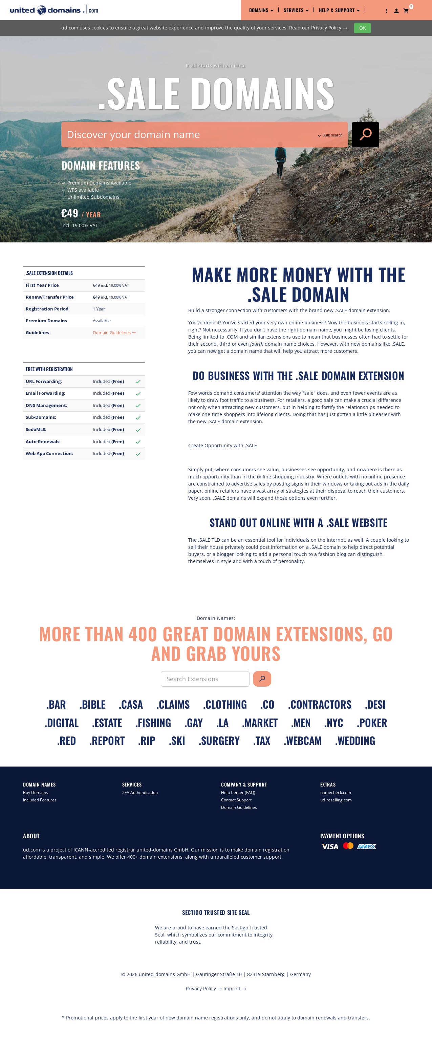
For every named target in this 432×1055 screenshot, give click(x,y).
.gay (194, 722)
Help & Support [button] (339, 10)
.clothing (225, 704)
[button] (386, 10)
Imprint (234, 988)
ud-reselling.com (336, 800)
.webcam (303, 740)
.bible (92, 704)
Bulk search (329, 134)
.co (267, 704)
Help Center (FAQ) (238, 792)
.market (260, 722)
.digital (62, 722)
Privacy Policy (330, 27)
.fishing (153, 722)
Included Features (40, 800)
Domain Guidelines (114, 333)
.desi (375, 704)
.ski (177, 740)
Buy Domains (35, 792)
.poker (372, 722)
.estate (107, 722)
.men (301, 722)
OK (362, 28)
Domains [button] (261, 10)
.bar (56, 704)
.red (66, 740)
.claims (173, 704)
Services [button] (296, 10)
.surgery (219, 740)
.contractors (319, 704)
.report (107, 740)
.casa (131, 704)
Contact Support (236, 800)
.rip (146, 740)
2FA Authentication (140, 792)
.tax (261, 740)
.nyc (333, 722)
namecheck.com (335, 792)
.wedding (355, 740)
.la (222, 722)
